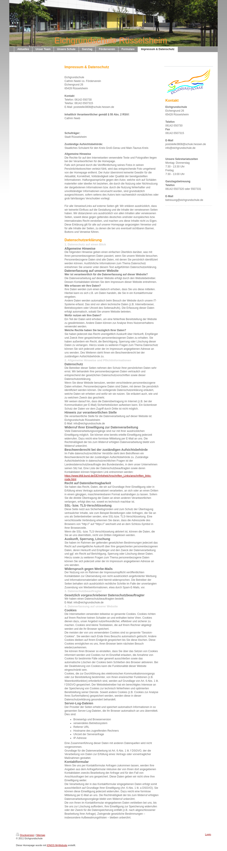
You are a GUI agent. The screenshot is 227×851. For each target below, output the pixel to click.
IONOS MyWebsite (57, 845)
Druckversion (25, 835)
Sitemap (40, 835)
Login (208, 834)
